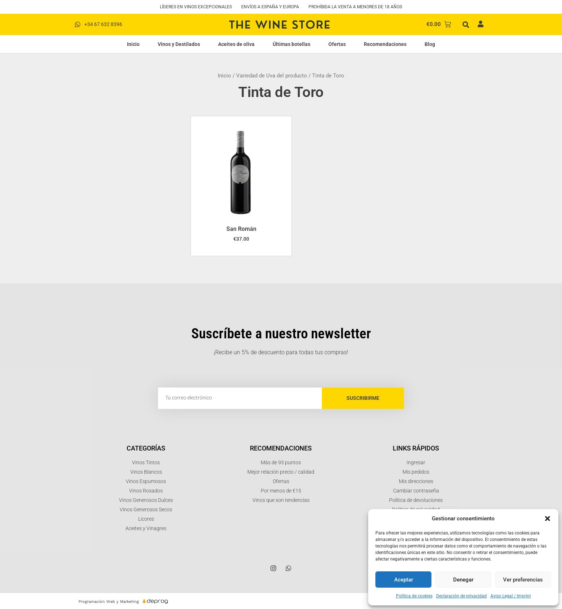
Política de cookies (414, 596)
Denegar (463, 579)
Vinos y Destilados (179, 44)
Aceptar (403, 579)
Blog (430, 44)
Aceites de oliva (236, 44)
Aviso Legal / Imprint (510, 596)
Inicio (133, 44)
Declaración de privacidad (461, 596)
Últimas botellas (291, 44)
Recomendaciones (385, 44)
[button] (547, 518)
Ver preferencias (523, 579)
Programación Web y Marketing (108, 601)
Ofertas (337, 44)
